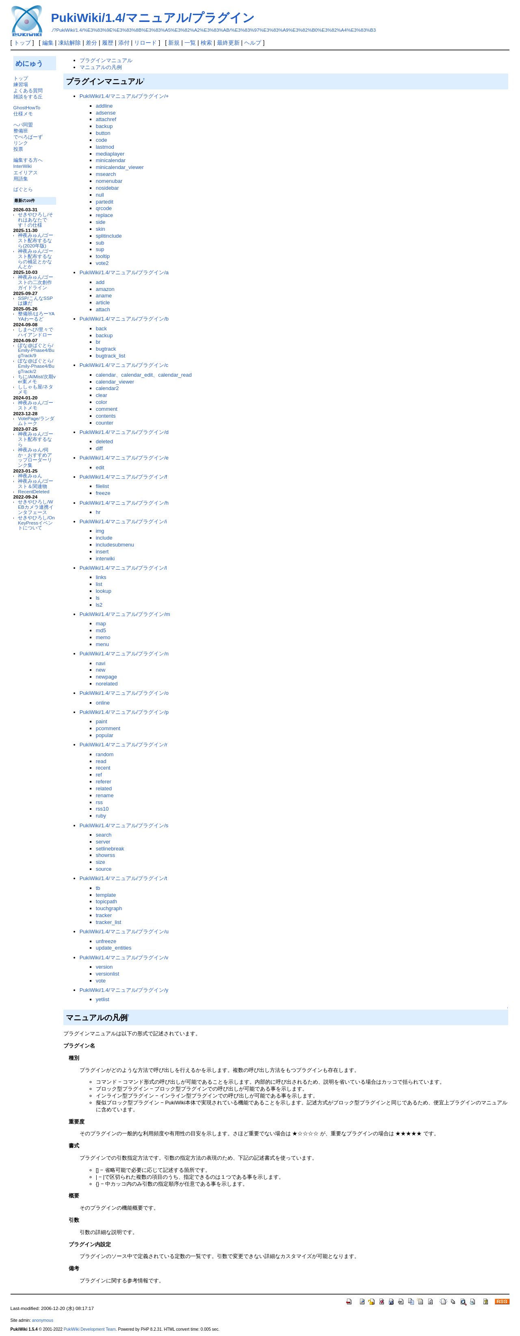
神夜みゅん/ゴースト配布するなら (35, 439)
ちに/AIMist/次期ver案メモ (37, 379)
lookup (103, 591)
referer (103, 782)
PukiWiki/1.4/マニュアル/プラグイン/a (124, 272)
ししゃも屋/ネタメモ (35, 389)
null (100, 195)
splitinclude (109, 236)
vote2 (102, 263)
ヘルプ (252, 42)
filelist (102, 486)
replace (104, 215)
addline (104, 106)
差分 (91, 42)
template (106, 895)
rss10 (102, 809)
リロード (145, 42)
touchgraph (109, 908)
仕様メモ (23, 113)
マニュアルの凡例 (101, 67)
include (104, 538)
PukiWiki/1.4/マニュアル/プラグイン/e (124, 458)
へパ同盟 (23, 124)
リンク (20, 142)
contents (106, 416)
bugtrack (106, 349)
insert (102, 552)
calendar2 (107, 388)
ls (98, 598)
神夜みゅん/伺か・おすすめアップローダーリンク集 (35, 457)
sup (100, 249)
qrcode (104, 208)
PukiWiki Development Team (90, 1329)
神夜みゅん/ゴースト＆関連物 (35, 483)
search (104, 835)
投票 (18, 149)
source (104, 869)
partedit (104, 202)
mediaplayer (110, 154)
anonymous (42, 1320)
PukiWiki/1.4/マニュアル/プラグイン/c (124, 365)
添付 (124, 42)
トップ (22, 42)
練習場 (20, 84)
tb (98, 888)
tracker (104, 915)
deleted (104, 441)
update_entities (114, 948)
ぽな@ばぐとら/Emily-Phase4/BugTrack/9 (36, 350)
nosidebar (107, 188)
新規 (174, 42)
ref (99, 775)
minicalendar (111, 160)
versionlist (107, 974)
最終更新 (228, 42)
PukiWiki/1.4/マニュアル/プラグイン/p (124, 712)
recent (103, 768)
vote (101, 981)
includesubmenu (115, 545)
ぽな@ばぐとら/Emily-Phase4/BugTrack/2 (36, 366)
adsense (106, 113)
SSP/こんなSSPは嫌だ (35, 300)
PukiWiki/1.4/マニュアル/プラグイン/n (124, 654)
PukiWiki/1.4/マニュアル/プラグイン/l (123, 568)
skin (100, 229)
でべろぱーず (28, 136)
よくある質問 (28, 90)
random (105, 754)
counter (104, 423)
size (100, 862)
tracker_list (108, 922)
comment (106, 409)
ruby (101, 816)
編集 (48, 42)
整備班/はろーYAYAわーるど (36, 316)
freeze (103, 493)
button (103, 133)
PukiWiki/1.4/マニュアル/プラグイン (153, 17)
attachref (106, 119)
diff (99, 448)
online (103, 703)
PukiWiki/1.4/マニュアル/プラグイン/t (123, 878)
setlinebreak (110, 849)
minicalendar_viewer (120, 167)
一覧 (190, 42)
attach (103, 309)
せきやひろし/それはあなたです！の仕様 (35, 220)
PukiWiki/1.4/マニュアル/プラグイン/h (124, 503)
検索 (206, 42)
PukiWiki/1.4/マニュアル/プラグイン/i (123, 521)
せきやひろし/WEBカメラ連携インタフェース (36, 507)
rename (105, 795)
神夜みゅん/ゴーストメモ (35, 405)
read (101, 761)
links (101, 577)
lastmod (105, 147)
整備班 (20, 130)
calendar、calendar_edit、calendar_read (144, 375)
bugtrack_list (111, 356)
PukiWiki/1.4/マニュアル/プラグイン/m (125, 614)
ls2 (99, 605)
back (101, 328)
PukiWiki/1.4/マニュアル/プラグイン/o (124, 693)
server (103, 842)
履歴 (107, 42)
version (104, 967)
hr (98, 512)
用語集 (20, 178)
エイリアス (25, 172)
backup (104, 126)
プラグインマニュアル (106, 60)
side (101, 222)
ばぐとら (23, 189)
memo (103, 637)
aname (104, 296)
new (101, 670)
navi (101, 663)
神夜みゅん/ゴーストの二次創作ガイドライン (35, 282)
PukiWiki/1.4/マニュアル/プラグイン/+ (124, 96)
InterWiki (22, 166)
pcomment (108, 728)
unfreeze (106, 941)
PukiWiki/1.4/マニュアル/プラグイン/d (124, 432)
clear (101, 395)
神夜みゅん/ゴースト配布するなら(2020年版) (35, 240)
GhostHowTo (27, 107)
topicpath (106, 901)
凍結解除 (69, 42)
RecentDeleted (33, 491)
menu (102, 644)
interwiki (105, 558)
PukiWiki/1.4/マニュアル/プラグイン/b (124, 319)
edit (100, 467)
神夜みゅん (30, 475)
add (100, 282)
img (100, 531)
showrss (105, 855)
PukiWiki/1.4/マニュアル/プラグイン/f (123, 477)
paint (101, 721)
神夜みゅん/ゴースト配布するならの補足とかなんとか (35, 258)
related (104, 788)
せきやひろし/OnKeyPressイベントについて (36, 523)
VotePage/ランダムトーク (36, 421)
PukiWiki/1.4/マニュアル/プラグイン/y (124, 990)
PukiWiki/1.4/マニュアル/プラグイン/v (124, 957)
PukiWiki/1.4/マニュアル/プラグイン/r (123, 745)
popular (104, 735)
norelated (107, 684)
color (101, 402)
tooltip (103, 256)
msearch (106, 174)
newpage (106, 677)
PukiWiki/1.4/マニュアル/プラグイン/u (124, 931)
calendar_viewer (115, 382)
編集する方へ (28, 160)
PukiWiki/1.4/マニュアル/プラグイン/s (124, 825)
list (99, 584)
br (98, 342)
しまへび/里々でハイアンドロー (35, 332)
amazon (105, 289)
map (101, 623)
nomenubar (109, 181)
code (101, 140)
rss (99, 802)
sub (100, 243)
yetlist (102, 999)
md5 (101, 630)
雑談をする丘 (28, 96)
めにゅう (29, 63)
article (103, 302)
